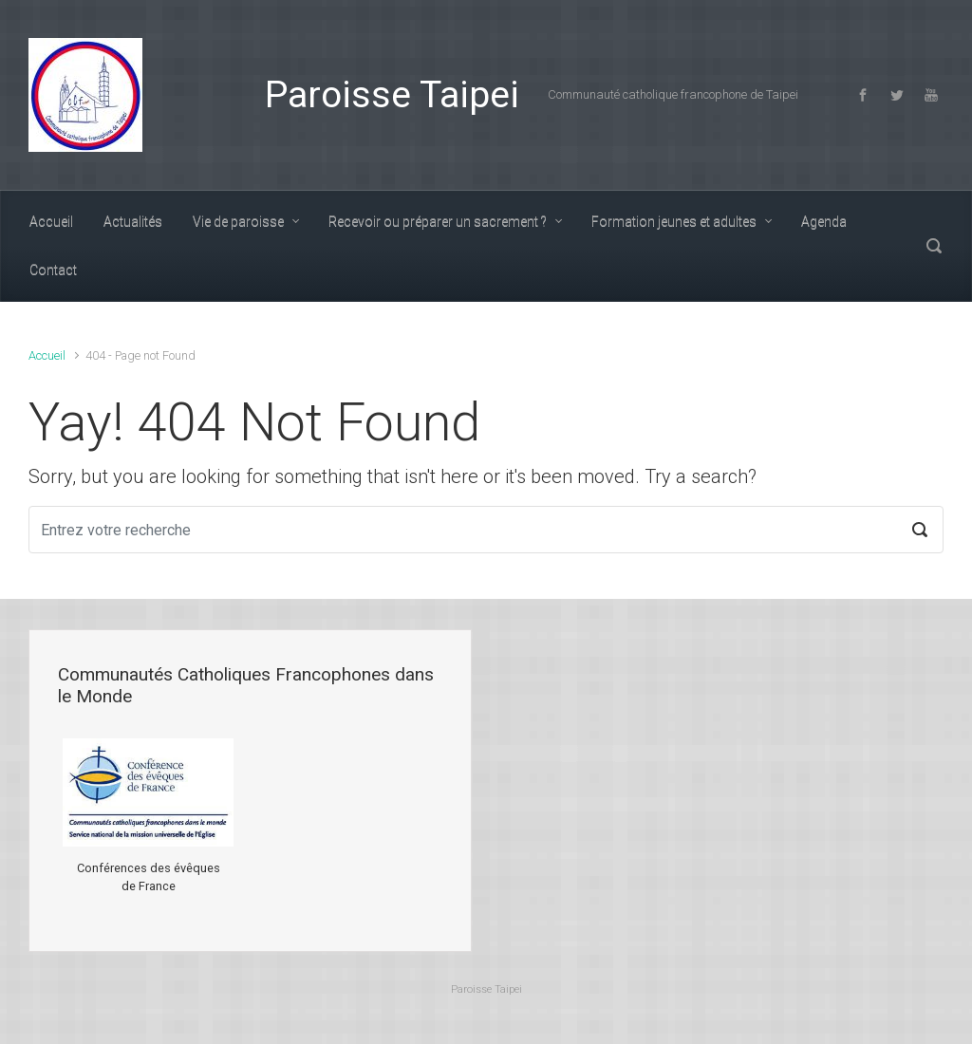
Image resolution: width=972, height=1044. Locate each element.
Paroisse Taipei (392, 95)
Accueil (46, 355)
